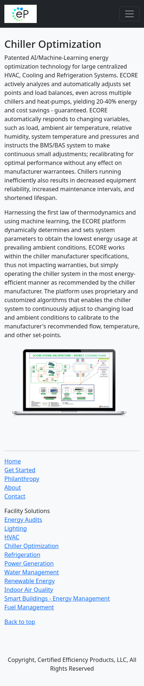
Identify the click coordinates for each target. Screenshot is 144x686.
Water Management (31, 572)
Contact (14, 496)
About (12, 487)
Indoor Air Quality (28, 590)
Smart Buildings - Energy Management (57, 598)
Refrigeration (22, 555)
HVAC (11, 537)
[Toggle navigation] (129, 14)
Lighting (15, 528)
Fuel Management (29, 607)
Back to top (19, 622)
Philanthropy (21, 479)
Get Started (19, 470)
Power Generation (29, 563)
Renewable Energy (29, 581)
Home (12, 461)
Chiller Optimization (31, 546)
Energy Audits (23, 520)
